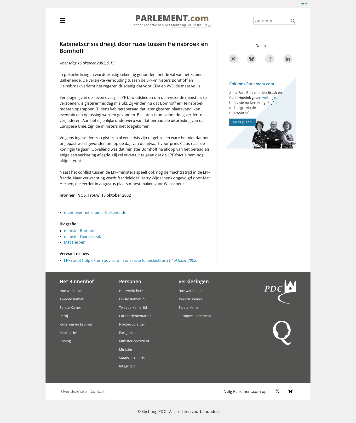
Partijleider (128, 332)
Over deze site (74, 391)
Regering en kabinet (76, 324)
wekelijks (269, 97)
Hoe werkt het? (131, 290)
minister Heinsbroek (82, 236)
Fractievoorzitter (132, 324)
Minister (125, 349)
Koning (65, 341)
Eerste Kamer (70, 307)
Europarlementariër (135, 316)
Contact (98, 391)
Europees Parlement (194, 316)
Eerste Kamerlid (132, 299)
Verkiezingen (193, 281)
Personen (130, 281)
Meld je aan (242, 122)
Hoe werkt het (71, 290)
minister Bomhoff (80, 230)
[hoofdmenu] (78, 22)
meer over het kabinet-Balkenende (95, 212)
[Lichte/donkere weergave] (305, 4)
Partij (64, 316)
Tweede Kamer (72, 299)
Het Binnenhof (77, 281)
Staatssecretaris (132, 357)
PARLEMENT (172, 18)
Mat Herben (75, 242)
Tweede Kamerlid (133, 307)
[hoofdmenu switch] (62, 22)
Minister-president (134, 341)
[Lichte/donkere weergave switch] (305, 4)
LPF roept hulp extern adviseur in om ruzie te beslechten (130, 260)
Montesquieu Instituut (189, 25)
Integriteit (127, 366)
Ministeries (69, 332)
